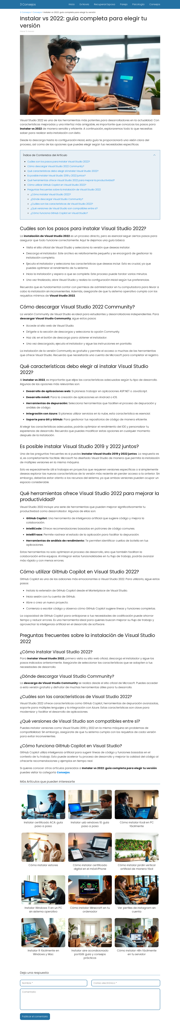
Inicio (72, 4)
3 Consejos (28, 4)
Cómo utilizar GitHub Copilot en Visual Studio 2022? (56, 185)
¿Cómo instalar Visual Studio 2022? (51, 194)
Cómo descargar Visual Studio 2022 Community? (55, 166)
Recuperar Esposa (104, 4)
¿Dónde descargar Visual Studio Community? (57, 199)
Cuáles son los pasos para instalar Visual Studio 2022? (58, 161)
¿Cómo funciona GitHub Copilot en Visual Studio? (59, 213)
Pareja (123, 4)
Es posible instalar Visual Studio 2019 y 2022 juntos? (56, 175)
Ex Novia (84, 4)
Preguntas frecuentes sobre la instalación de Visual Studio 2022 (64, 189)
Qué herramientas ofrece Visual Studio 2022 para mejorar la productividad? (71, 180)
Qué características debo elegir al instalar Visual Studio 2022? (63, 171)
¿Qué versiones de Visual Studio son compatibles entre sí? (64, 208)
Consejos (154, 4)
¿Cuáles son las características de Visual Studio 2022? (62, 204)
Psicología (138, 4)
